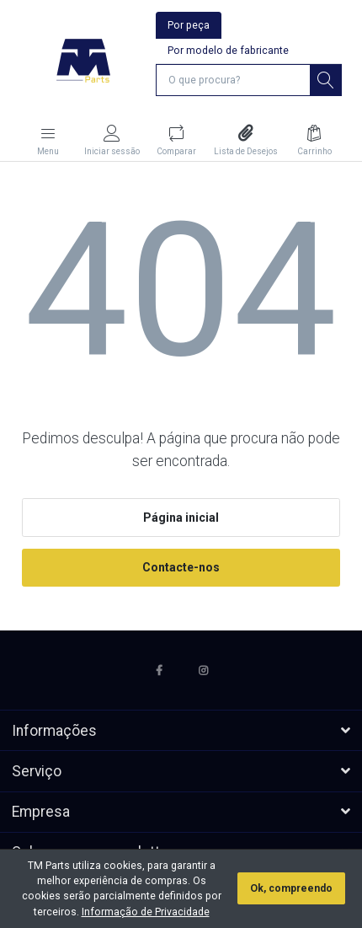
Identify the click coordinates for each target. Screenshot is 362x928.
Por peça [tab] (189, 25)
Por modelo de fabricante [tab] (228, 50)
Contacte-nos (181, 567)
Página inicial (181, 517)
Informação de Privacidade (146, 912)
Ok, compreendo (291, 888)
